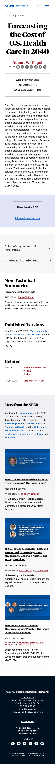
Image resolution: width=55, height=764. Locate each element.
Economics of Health (33, 381)
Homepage (27, 721)
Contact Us (27, 697)
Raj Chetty (25, 570)
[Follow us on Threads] (30, 743)
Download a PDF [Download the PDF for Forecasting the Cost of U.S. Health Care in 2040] (27, 207)
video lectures (35, 434)
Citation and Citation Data (22, 260)
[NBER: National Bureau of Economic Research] (17, 6)
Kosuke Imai (41, 570)
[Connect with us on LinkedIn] (19, 743)
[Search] (38, 6)
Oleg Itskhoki (27, 643)
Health (26, 374)
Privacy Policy (27, 734)
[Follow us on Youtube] (42, 743)
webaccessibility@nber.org (27, 712)
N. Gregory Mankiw (29, 494)
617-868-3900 (27, 706)
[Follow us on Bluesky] (24, 743)
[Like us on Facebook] (36, 743)
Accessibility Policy (27, 728)
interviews (10, 437)
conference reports (15, 434)
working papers (27, 413)
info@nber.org (27, 709)
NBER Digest (34, 423)
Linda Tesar (24, 645)
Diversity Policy (27, 731)
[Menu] (47, 6)
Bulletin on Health (14, 427)
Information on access (27, 218)
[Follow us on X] (13, 743)
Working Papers (15, 15)
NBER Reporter (13, 423)
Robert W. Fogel (27, 63)
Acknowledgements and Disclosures (20, 248)
